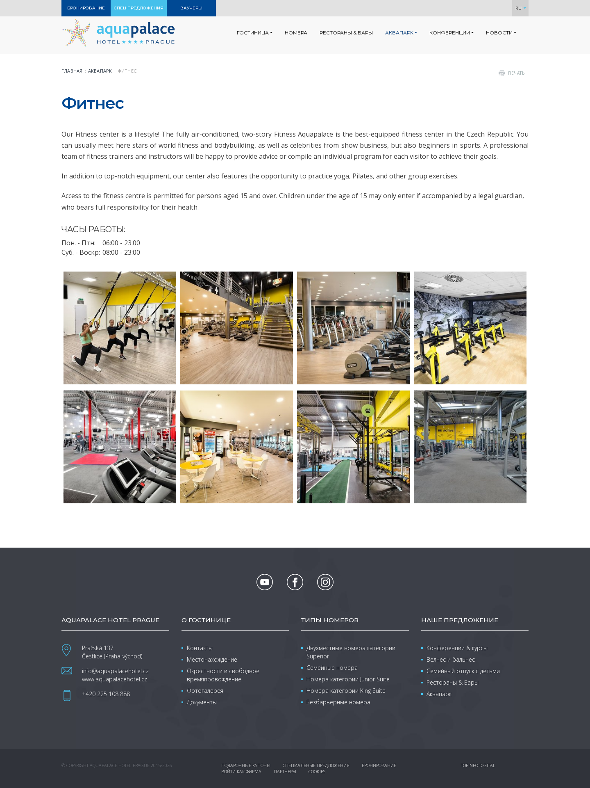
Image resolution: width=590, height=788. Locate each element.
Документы (202, 702)
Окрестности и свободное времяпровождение (223, 675)
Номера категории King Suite (346, 690)
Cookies (317, 771)
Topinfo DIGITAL (478, 765)
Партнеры (285, 771)
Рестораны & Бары (453, 682)
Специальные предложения (316, 765)
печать (516, 73)
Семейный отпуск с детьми (463, 671)
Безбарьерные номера (338, 702)
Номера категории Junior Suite (348, 679)
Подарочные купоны (245, 765)
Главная (72, 71)
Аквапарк (100, 71)
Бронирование (379, 765)
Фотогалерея (205, 690)
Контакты (200, 648)
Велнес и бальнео (451, 659)
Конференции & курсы (457, 648)
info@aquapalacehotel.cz (115, 671)
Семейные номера (332, 668)
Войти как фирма (241, 771)
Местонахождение (212, 659)
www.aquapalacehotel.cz (114, 679)
